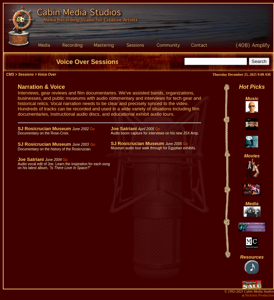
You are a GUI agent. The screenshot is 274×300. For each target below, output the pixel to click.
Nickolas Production (259, 295)
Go (92, 129)
